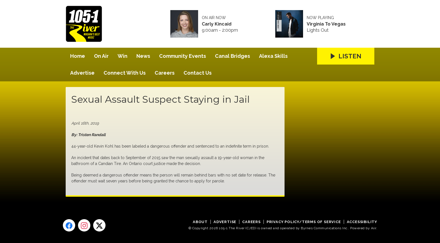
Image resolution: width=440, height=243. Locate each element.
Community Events (182, 56)
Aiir (373, 228)
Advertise (82, 73)
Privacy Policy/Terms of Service (304, 222)
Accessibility (362, 222)
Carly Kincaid (217, 24)
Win (122, 56)
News (143, 56)
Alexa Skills (273, 56)
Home (77, 56)
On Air (101, 56)
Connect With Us (125, 73)
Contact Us (198, 73)
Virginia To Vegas (326, 24)
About (200, 222)
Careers (165, 73)
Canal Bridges (232, 56)
